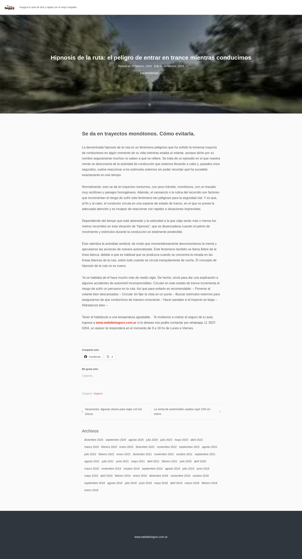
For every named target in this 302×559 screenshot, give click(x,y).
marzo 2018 (192, 483)
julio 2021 (108, 461)
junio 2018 (145, 483)
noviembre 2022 (167, 446)
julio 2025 (152, 439)
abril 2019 (106, 475)
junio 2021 (122, 461)
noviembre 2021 (164, 454)
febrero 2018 (209, 483)
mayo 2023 (181, 439)
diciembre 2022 (145, 446)
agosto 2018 (114, 483)
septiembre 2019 (152, 468)
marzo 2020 (91, 468)
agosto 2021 (92, 461)
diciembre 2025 (93, 439)
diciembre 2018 (158, 475)
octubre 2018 (201, 475)
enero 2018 (91, 490)
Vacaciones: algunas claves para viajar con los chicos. (113, 412)
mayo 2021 (138, 461)
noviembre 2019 (111, 468)
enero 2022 (124, 454)
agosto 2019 (172, 468)
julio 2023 (166, 439)
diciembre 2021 (142, 454)
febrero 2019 (122, 475)
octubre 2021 (184, 454)
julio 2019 (188, 468)
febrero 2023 (109, 446)
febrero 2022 (106, 454)
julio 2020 (186, 461)
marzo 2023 (91, 446)
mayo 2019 (91, 475)
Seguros (98, 393)
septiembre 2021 (205, 454)
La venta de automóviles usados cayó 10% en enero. (182, 412)
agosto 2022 (209, 446)
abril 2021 (153, 461)
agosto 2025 (136, 439)
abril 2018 (176, 483)
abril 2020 (200, 461)
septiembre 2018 (94, 483)
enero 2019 (140, 475)
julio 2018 (131, 483)
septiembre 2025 (116, 439)
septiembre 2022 (189, 446)
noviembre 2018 (180, 475)
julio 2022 (90, 454)
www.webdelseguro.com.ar (116, 322)
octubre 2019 (131, 468)
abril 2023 (197, 439)
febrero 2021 (169, 461)
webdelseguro (153, 73)
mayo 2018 (161, 483)
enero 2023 (126, 446)
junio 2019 (203, 468)
